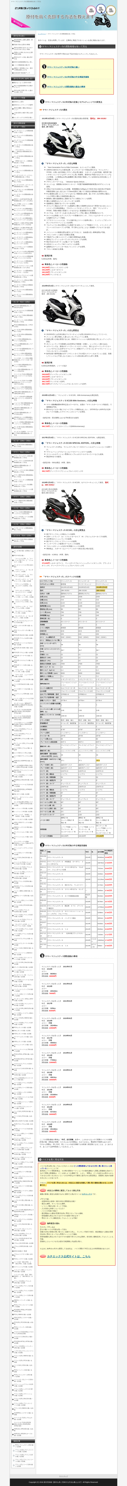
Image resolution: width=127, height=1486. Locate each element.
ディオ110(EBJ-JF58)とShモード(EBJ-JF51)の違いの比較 (23, 766)
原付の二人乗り (19, 102)
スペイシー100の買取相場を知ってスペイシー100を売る (23, 354)
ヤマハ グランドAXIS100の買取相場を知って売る (23, 461)
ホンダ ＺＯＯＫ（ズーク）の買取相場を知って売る (23, 185)
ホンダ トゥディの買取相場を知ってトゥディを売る (23, 243)
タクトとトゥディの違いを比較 (23, 1045)
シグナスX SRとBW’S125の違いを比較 (23, 1009)
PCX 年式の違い (19, 555)
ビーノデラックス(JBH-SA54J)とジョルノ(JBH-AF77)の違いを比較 (24, 843)
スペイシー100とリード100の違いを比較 (23, 1134)
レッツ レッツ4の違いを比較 (23, 811)
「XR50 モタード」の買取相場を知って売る (23, 162)
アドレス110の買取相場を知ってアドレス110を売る (23, 513)
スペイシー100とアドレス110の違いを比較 (23, 1163)
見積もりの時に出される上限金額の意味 (23, 53)
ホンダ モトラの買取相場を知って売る (23, 195)
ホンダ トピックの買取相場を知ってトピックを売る (23, 233)
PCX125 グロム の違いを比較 (23, 652)
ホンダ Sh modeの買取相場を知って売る (23, 427)
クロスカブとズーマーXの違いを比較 (24, 944)
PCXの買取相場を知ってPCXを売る (23, 325)
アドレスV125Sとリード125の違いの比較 (23, 776)
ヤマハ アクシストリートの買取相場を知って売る (23, 490)
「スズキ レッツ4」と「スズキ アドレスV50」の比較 (23, 607)
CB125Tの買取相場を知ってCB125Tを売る (23, 408)
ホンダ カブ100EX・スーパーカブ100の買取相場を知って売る (23, 433)
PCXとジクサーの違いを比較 (23, 1259)
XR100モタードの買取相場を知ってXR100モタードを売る (23, 418)
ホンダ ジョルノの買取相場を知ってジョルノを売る (23, 262)
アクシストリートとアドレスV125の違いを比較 (23, 1074)
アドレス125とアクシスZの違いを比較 (23, 1286)
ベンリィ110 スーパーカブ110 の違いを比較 (24, 699)
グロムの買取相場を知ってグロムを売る (23, 344)
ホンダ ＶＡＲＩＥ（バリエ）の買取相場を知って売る (23, 176)
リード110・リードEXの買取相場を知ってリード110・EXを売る (23, 359)
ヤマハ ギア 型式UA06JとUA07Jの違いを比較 (23, 985)
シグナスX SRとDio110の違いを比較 (23, 963)
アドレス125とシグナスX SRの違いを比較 (23, 1390)
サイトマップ (63, 1476)
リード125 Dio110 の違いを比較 (23, 685)
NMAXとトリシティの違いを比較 (23, 1301)
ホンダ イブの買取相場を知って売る (23, 166)
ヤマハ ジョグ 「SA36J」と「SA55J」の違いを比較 (23, 815)
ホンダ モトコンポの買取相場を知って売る (23, 190)
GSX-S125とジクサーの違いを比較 (23, 1318)
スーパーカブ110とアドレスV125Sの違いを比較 (23, 868)
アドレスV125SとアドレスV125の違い (22, 734)
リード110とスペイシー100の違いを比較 (23, 1102)
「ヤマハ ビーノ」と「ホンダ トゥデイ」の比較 (23, 570)
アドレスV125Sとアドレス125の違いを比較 (22, 1282)
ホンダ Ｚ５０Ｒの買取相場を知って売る (23, 290)
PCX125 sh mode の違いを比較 (23, 648)
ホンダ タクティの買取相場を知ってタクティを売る (23, 238)
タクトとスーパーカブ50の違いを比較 (23, 1050)
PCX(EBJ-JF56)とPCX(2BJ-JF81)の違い (23, 1310)
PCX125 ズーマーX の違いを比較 (23, 656)
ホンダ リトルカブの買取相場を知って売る (23, 141)
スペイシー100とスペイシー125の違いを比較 (23, 1158)
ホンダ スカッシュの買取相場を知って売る (23, 131)
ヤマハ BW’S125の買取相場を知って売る (23, 476)
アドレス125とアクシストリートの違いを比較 (23, 1404)
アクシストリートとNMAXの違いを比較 (23, 953)
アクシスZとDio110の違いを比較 (23, 1225)
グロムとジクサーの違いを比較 (23, 1255)
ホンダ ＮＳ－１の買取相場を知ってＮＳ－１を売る (23, 271)
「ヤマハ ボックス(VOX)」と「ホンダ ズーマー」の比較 (23, 591)
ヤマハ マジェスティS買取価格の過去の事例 (66, 87)
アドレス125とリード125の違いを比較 (23, 1296)
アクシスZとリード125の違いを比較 (23, 1187)
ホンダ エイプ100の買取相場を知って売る (23, 316)
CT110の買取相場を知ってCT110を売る (22, 413)
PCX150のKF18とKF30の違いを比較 (23, 1342)
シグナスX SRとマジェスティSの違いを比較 (23, 1004)
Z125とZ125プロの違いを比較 (24, 1121)
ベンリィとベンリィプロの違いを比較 (23, 990)
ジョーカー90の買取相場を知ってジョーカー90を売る (23, 404)
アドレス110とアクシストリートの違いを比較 (23, 958)
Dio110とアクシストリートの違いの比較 (23, 771)
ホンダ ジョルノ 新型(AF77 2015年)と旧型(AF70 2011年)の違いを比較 (23, 704)
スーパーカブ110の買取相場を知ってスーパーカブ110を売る (23, 375)
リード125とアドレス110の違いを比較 (23, 934)
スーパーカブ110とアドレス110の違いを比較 (23, 920)
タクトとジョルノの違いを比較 (23, 837)
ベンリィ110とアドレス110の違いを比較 (23, 1144)
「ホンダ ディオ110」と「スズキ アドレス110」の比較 (23, 925)
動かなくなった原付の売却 (22, 82)
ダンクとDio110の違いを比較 (23, 967)
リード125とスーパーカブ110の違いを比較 (23, 980)
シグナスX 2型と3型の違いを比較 (23, 1206)
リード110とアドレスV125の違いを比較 (23, 1083)
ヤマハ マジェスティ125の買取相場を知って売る (23, 457)
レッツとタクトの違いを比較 (23, 819)
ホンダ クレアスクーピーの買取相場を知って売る (23, 276)
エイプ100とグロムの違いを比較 (23, 749)
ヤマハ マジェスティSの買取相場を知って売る (23, 485)
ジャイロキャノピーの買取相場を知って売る (23, 247)
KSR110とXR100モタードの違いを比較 (23, 1434)
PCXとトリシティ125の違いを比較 (23, 1328)
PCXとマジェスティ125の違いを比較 (23, 1375)
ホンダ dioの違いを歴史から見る (24, 551)
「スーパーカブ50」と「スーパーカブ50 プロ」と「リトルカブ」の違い (23, 560)
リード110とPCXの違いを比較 (23, 1117)
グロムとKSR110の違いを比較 (23, 1247)
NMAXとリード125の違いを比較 (24, 896)
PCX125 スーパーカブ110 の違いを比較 (23, 644)
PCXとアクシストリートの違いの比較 (23, 1305)
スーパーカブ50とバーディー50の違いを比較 (23, 872)
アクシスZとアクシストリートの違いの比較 (24, 1177)
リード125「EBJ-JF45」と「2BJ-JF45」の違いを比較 (23, 1263)
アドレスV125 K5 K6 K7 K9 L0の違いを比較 (23, 1239)
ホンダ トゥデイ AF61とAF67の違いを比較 (23, 999)
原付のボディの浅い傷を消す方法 (23, 58)
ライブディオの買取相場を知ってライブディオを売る (23, 214)
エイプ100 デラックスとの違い (23, 756)
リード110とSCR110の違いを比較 (23, 1112)
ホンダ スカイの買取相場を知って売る (23, 171)
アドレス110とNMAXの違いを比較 (24, 949)
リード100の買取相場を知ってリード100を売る (23, 365)
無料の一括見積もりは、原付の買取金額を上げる (23, 69)
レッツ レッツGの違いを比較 (23, 808)
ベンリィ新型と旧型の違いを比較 (23, 891)
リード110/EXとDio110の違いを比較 (23, 1167)
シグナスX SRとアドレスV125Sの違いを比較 (22, 877)
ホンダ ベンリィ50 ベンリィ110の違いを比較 (23, 976)
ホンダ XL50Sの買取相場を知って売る (23, 157)
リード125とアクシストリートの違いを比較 (23, 971)
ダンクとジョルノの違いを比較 (23, 833)
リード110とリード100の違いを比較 (23, 1088)
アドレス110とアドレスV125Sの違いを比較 (21, 910)
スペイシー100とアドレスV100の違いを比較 (22, 1139)
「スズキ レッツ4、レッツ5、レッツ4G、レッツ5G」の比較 (24, 596)
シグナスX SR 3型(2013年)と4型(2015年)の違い (24, 1210)
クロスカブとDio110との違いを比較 (23, 1337)
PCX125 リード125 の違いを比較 (23, 666)
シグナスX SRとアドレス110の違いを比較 (23, 930)
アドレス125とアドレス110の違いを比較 (23, 1291)
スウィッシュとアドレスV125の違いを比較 (23, 1385)
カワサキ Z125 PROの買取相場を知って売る (23, 540)
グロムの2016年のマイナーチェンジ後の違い (23, 1079)
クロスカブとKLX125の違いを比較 (24, 1069)
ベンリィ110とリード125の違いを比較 (23, 995)
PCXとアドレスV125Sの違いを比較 (23, 882)
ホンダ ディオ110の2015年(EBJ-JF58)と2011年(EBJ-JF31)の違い (22, 711)
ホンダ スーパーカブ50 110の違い (23, 566)
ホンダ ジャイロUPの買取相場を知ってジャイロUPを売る (24, 252)
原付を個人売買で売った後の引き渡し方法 (23, 91)
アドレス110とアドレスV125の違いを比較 (23, 915)
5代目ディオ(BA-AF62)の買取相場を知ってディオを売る (23, 223)
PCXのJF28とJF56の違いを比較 (23, 1055)
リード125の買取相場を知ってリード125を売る (23, 340)
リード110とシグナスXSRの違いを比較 (23, 1093)
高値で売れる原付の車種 (22, 44)
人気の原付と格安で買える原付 (23, 113)
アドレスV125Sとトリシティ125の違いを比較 (23, 1347)
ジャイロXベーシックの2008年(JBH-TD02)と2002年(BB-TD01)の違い (23, 724)
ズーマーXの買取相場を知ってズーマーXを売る (24, 349)
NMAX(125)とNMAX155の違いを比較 (23, 1182)
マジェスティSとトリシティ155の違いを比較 (23, 1229)
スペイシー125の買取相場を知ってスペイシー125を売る (23, 388)
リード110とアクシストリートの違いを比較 (23, 1107)
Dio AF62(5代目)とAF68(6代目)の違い (23, 790)
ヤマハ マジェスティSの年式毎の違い (63, 67)
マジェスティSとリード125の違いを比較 (23, 1380)
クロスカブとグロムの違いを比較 (23, 939)
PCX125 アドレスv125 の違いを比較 (23, 639)
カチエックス (87, 1194)
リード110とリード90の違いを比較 (23, 1172)
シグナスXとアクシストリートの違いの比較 (24, 1351)
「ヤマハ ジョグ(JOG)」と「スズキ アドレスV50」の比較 (23, 601)
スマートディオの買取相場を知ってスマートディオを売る (23, 219)
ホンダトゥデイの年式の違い (23, 117)
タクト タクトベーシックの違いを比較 (23, 798)
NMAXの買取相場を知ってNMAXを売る (22, 466)
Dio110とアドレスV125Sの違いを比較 (23, 887)
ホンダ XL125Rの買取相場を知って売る (23, 330)
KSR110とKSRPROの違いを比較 (23, 761)
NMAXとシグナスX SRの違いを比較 (23, 828)
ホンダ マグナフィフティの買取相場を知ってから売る (23, 266)
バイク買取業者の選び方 (22, 65)
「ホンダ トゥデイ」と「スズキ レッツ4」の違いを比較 (23, 580)
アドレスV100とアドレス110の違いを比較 (23, 1023)
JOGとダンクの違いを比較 (22, 1041)
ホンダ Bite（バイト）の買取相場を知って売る (23, 204)
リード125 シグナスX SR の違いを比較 (24, 680)
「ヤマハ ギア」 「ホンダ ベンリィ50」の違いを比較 (23, 670)
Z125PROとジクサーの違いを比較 (23, 1413)
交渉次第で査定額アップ (22, 73)
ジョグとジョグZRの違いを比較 (23, 694)
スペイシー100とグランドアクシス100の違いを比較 (23, 1148)
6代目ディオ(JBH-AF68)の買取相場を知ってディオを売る (23, 228)
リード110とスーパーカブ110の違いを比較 (23, 1098)
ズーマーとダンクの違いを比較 (23, 1037)
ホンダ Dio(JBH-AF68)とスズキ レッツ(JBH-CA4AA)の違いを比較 (23, 803)
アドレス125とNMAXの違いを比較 (24, 1356)
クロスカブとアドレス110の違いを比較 (23, 1064)
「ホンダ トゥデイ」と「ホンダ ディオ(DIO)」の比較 (23, 575)
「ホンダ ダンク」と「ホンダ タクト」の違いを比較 (23, 617)
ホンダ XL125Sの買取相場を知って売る (23, 335)
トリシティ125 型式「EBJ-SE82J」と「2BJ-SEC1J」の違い (23, 1276)
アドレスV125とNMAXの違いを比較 (23, 1018)
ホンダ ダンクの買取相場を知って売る (23, 146)
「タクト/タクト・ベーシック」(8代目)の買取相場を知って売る (23, 151)
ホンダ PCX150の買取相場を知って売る (23, 445)
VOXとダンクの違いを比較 (22, 1034)
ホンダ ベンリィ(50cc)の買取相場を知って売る (23, 281)
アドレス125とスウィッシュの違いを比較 (23, 1394)
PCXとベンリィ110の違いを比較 (23, 1371)
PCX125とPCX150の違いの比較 (23, 1323)
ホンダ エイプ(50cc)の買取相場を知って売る (23, 285)
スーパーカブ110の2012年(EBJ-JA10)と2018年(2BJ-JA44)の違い (22, 1424)
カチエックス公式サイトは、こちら (69, 1256)
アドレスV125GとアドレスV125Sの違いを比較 (22, 1234)
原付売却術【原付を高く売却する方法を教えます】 (63, 1482)
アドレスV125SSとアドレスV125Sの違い (23, 730)
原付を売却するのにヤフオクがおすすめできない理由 (23, 48)
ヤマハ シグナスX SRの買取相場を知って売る (24, 471)
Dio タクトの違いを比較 (21, 794)
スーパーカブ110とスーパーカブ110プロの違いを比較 (23, 863)
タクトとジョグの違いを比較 (23, 1267)
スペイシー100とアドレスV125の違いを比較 (22, 1153)
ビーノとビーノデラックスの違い (23, 849)
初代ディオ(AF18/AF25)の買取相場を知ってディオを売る (23, 200)
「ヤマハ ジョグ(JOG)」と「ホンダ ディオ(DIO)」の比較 (23, 585)
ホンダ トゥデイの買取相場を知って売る (23, 136)
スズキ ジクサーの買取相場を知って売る (23, 529)
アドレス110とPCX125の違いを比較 (23, 906)
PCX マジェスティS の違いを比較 (23, 631)
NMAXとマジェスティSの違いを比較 (24, 1215)
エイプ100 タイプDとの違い (23, 753)
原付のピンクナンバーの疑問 (23, 105)
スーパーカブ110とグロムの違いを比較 (23, 1418)
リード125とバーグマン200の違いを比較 (23, 1014)
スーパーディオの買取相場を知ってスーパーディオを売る (23, 209)
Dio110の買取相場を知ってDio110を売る (22, 306)
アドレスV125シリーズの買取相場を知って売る (23, 517)
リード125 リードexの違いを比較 (23, 690)
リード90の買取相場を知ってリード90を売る (23, 370)
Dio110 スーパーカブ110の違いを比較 (23, 785)
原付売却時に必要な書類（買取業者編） (23, 40)
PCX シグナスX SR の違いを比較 (23, 626)
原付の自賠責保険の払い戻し (23, 62)
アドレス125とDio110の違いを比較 (23, 1399)
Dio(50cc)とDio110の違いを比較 (23, 780)
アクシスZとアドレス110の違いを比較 (23, 1196)
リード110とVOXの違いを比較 (23, 1366)
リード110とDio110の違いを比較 (23, 858)
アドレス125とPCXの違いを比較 (23, 1361)
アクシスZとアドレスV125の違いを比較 (23, 1220)
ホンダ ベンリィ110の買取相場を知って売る (23, 321)
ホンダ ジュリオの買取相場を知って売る (23, 295)
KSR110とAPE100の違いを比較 (23, 1429)
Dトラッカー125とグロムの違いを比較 (23, 744)
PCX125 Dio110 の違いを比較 (23, 635)
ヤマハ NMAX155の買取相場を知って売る (23, 501)
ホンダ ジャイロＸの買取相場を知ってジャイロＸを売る (23, 257)
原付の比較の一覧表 (20, 1251)
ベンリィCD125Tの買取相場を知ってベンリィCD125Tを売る (23, 398)
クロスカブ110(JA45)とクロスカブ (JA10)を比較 (24, 1332)
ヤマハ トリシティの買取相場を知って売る (23, 480)
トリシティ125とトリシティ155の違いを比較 (23, 1270)
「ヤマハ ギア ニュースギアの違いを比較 (23, 675)
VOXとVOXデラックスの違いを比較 (23, 823)
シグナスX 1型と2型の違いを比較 (23, 1201)
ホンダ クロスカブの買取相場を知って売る (23, 311)
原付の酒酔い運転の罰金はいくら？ (23, 108)
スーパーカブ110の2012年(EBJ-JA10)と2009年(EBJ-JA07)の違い (22, 717)
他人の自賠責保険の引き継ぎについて (23, 86)
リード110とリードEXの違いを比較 (23, 853)
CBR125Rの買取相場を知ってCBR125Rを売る (23, 392)
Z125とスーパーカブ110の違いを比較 (23, 1129)
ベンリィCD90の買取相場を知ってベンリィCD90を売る (24, 423)
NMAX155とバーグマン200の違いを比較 (23, 1191)
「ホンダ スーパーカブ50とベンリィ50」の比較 (23, 612)
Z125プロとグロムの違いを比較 (23, 1125)
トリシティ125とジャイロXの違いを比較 (23, 901)
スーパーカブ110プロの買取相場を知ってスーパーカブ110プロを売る (23, 382)
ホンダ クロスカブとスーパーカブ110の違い (23, 621)
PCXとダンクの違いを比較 (22, 1027)
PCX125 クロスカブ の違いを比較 (23, 661)
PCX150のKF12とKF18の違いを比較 (23, 1059)
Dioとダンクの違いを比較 (22, 1030)
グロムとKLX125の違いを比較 (24, 1243)
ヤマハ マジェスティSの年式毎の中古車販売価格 (68, 77)
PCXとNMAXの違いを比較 (22, 1314)
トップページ (42, 34)
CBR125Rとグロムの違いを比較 (23, 739)
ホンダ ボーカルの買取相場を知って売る (23, 181)
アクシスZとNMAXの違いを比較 (23, 1409)
